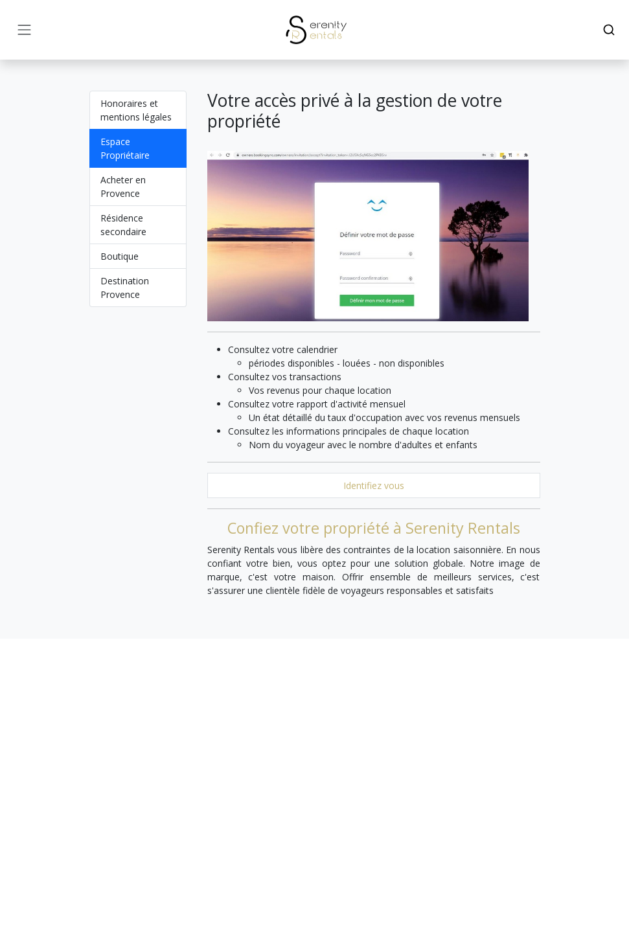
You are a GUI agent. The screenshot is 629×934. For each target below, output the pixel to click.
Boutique (119, 256)
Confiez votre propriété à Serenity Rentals (373, 528)
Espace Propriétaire (125, 148)
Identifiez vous (373, 485)
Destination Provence (124, 288)
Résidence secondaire (123, 225)
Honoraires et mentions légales (136, 110)
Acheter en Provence (123, 186)
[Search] (609, 30)
